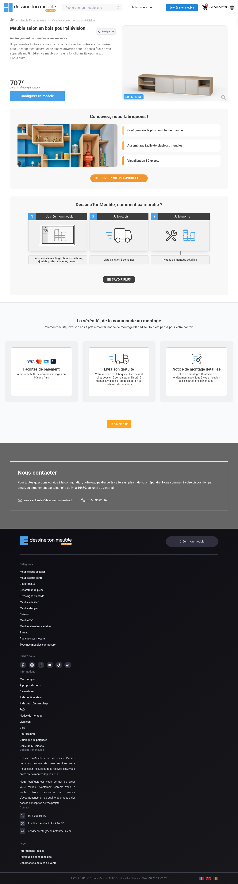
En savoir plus (119, 424)
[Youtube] (50, 666)
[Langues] (232, 8)
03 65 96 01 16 (37, 815)
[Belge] (215, 878)
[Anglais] (208, 878)
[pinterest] (23, 666)
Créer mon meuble (192, 541)
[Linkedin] (67, 666)
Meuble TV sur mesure (32, 20)
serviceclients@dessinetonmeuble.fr (49, 831)
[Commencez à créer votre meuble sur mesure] (58, 235)
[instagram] (32, 666)
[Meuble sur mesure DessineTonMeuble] (11, 19)
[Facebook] (41, 666)
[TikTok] (59, 666)
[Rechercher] (118, 7)
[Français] (201, 878)
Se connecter (218, 7)
